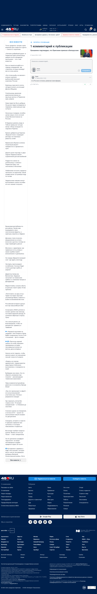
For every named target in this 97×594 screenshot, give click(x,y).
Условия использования (69, 582)
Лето (49, 496)
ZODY (76, 25)
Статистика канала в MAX (10, 505)
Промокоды (89, 25)
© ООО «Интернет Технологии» (31, 587)
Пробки (70, 25)
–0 (90, 84)
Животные (32, 505)
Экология (82, 496)
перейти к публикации (39, 42)
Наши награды (6, 493)
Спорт (81, 487)
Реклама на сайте (7, 487)
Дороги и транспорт (35, 499)
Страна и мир (83, 493)
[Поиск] (85, 29)
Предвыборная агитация (9, 502)
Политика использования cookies (59, 572)
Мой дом (50, 499)
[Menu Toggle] (2, 29)
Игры (81, 25)
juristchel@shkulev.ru (6, 582)
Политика (66, 493)
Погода (16, 25)
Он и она (66, 487)
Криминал (50, 490)
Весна (30, 493)
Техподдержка (6, 499)
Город (30, 496)
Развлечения (67, 502)
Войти (38, 70)
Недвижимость (6, 25)
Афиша (45, 25)
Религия (66, 505)
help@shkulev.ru (13, 583)
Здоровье (31, 509)
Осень (65, 490)
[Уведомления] (90, 29)
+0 (85, 84)
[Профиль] (94, 29)
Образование (51, 509)
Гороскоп (52, 25)
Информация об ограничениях (58, 569)
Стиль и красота (84, 490)
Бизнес (30, 490)
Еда (29, 502)
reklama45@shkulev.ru (81, 564)
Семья (65, 509)
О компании (5, 490)
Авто (30, 487)
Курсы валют (62, 25)
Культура (50, 493)
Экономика (83, 499)
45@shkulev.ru (21, 579)
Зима (49, 487)
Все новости (16, 42)
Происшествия (68, 496)
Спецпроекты (83, 502)
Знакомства (24, 25)
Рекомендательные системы (57, 574)
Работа (65, 499)
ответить (34, 84)
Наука (49, 502)
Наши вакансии (6, 496)
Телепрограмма (35, 25)
